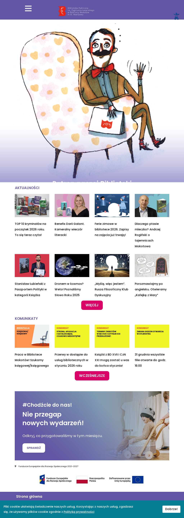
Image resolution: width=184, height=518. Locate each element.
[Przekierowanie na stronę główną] (119, 11)
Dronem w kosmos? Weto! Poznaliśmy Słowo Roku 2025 (69, 289)
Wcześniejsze (92, 375)
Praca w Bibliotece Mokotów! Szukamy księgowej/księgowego (32, 360)
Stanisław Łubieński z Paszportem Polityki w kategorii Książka (31, 289)
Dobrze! (171, 509)
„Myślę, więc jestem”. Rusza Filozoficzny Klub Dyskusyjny (111, 289)
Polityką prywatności (79, 512)
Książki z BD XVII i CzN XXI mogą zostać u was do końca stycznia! (112, 360)
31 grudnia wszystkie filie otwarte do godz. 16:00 (150, 360)
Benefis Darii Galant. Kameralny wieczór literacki (69, 229)
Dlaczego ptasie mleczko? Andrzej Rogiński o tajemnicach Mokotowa (147, 235)
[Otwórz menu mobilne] (28, 8)
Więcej (92, 305)
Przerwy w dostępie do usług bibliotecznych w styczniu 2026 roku (71, 360)
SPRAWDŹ (34, 448)
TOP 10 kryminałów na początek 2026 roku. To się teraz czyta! (30, 229)
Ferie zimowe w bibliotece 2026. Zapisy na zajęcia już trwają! (112, 229)
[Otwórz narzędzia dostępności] (176, 16)
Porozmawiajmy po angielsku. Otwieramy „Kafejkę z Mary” (151, 289)
